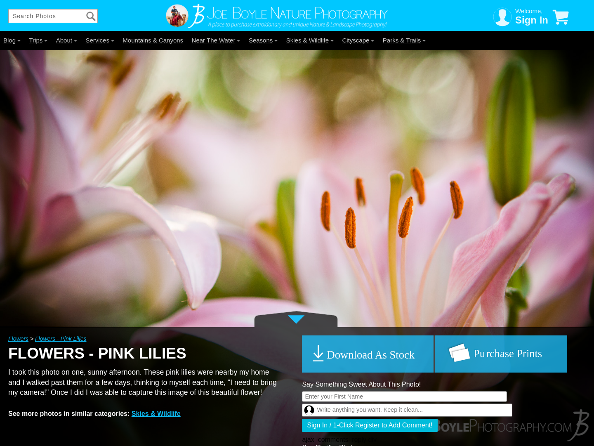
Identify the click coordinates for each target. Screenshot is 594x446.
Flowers (18, 338)
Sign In (531, 20)
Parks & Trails (404, 40)
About (66, 40)
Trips (38, 40)
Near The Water (216, 40)
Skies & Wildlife (310, 40)
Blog (12, 40)
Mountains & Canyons (153, 40)
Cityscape (358, 40)
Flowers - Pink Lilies (60, 338)
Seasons (263, 40)
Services (99, 40)
